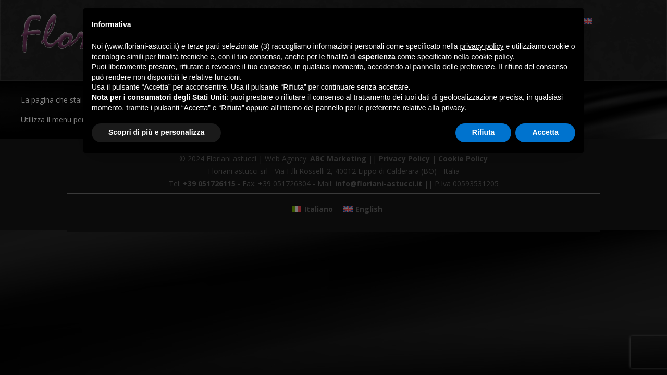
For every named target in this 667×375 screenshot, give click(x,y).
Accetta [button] (545, 132)
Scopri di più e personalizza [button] (156, 132)
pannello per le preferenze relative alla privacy (390, 108)
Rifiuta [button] (483, 132)
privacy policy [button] (482, 46)
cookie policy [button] (491, 57)
